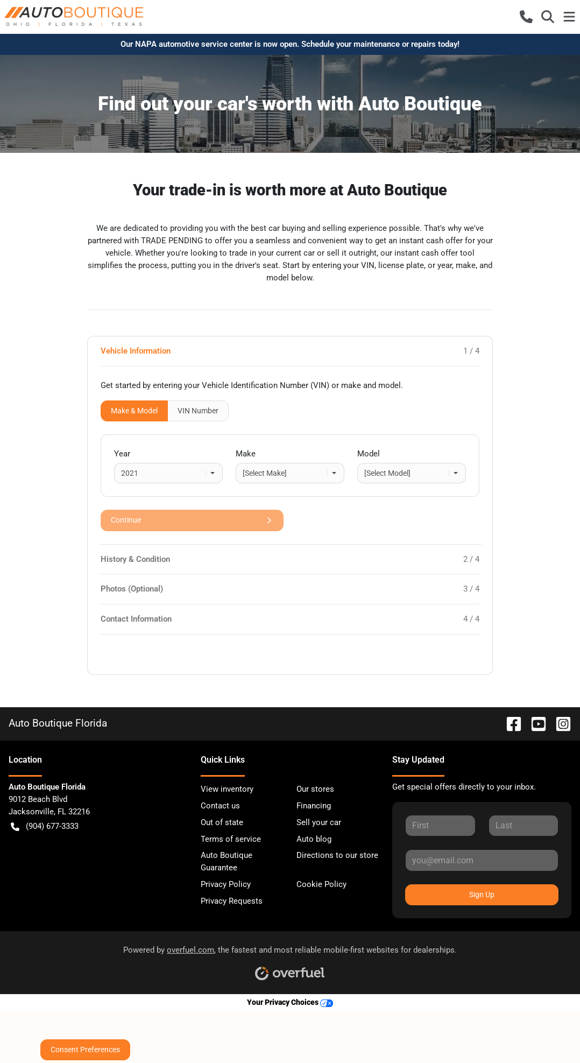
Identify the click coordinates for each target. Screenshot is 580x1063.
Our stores (315, 789)
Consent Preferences (85, 1049)
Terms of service (231, 839)
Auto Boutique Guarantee (226, 861)
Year (122, 454)
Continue (192, 520)
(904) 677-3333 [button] (45, 826)
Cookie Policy (321, 884)
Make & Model (134, 410)
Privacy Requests (232, 901)
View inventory (227, 789)
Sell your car (318, 822)
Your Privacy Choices (290, 1002)
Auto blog (313, 839)
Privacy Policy (226, 884)
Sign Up (481, 894)
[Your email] (481, 860)
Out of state (222, 822)
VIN (198, 410)
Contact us (220, 806)
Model (368, 454)
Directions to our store (337, 855)
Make (246, 454)
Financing (313, 806)
